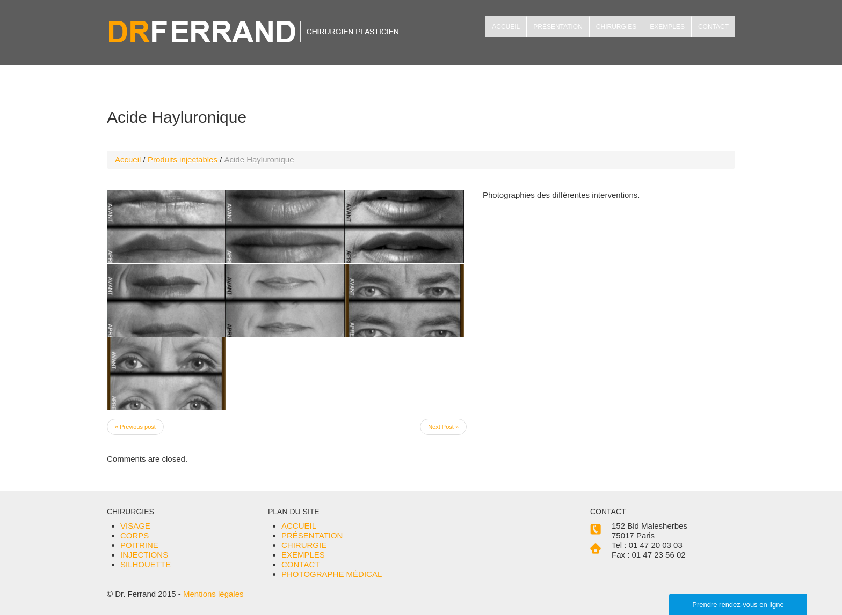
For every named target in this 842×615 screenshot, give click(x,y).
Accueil (128, 159)
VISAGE (135, 525)
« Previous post (135, 427)
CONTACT (713, 27)
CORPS (134, 535)
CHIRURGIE (303, 545)
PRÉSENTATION (558, 27)
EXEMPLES (667, 27)
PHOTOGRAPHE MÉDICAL (331, 574)
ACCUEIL (506, 27)
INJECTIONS (144, 554)
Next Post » (443, 427)
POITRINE (139, 545)
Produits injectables (182, 159)
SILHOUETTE (145, 564)
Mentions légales (213, 593)
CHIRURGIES (616, 27)
